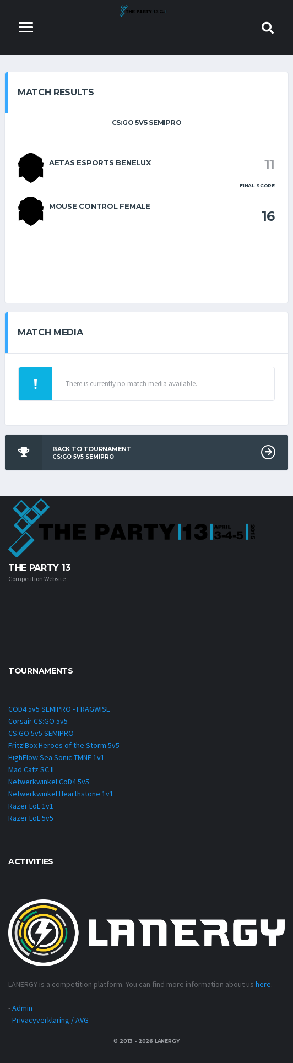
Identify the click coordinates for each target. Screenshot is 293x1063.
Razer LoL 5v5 (30, 818)
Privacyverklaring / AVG (50, 1020)
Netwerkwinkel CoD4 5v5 (48, 782)
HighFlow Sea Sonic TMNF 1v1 (56, 757)
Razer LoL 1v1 (30, 806)
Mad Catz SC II (31, 769)
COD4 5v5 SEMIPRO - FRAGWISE (59, 709)
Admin (22, 1008)
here (263, 984)
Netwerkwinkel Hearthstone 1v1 (60, 794)
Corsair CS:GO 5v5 (38, 721)
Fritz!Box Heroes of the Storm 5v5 (64, 745)
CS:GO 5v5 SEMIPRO (41, 733)
